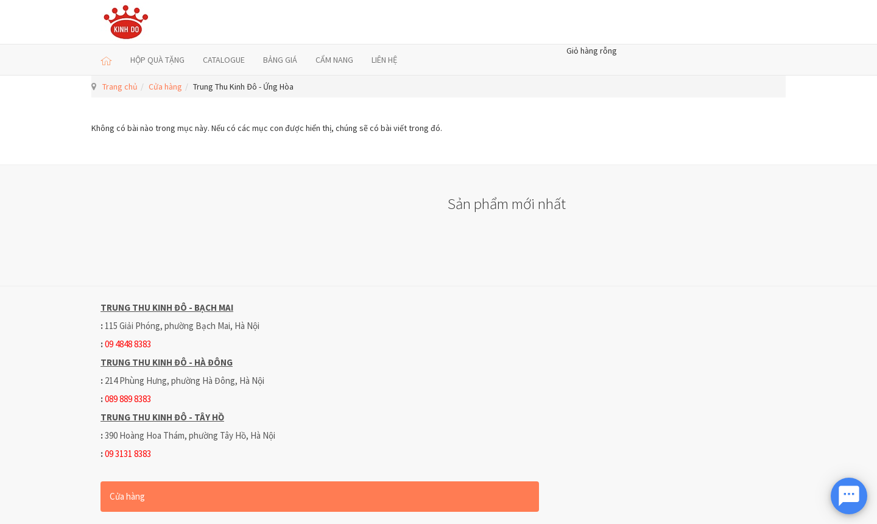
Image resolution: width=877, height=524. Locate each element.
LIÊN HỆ (384, 59)
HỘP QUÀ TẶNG (157, 59)
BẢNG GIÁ (280, 59)
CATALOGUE (224, 59)
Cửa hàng (165, 86)
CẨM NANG (334, 59)
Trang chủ (120, 86)
